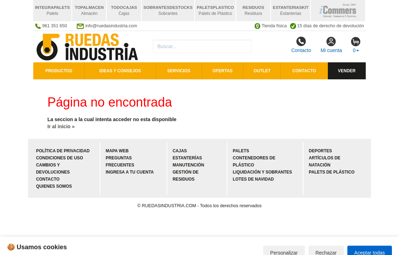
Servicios (178, 70)
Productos (58, 70)
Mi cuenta (331, 44)
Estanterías (187, 157)
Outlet (262, 70)
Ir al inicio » (61, 126)
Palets (241, 150)
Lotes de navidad (253, 179)
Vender (346, 70)
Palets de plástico (331, 172)
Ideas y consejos (120, 70)
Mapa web (117, 150)
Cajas (180, 150)
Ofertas (222, 70)
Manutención (188, 165)
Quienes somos (54, 186)
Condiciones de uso (59, 157)
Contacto (301, 44)
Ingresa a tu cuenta (130, 172)
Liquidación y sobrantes (262, 172)
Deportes (320, 150)
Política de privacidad (62, 150)
